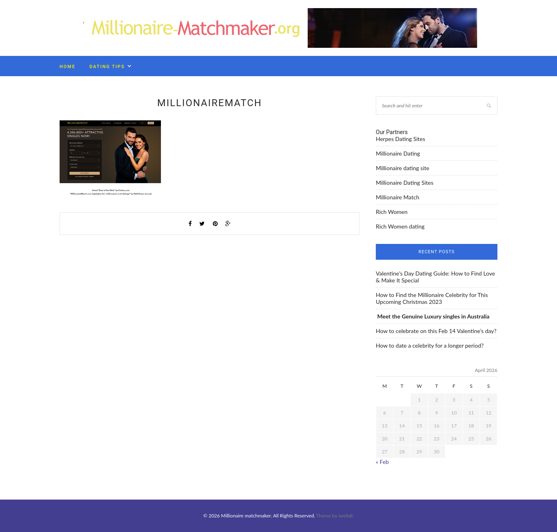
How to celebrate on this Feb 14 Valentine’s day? (436, 330)
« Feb (382, 461)
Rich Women (391, 211)
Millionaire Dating (398, 153)
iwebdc (346, 516)
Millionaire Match (397, 197)
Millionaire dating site (402, 168)
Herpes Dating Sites (400, 138)
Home (67, 66)
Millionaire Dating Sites (404, 182)
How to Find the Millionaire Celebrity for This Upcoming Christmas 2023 (432, 298)
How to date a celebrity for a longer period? (430, 345)
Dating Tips (107, 66)
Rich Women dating (400, 226)
